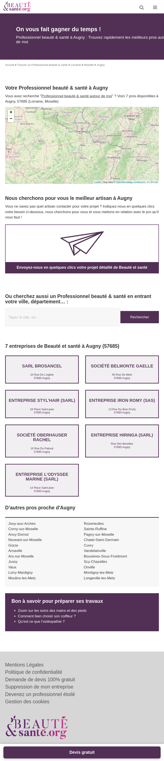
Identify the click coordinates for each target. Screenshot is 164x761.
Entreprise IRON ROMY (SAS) (122, 400)
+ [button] (11, 112)
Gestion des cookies (27, 701)
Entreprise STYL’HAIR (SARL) (42, 400)
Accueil (9, 64)
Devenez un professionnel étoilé (40, 694)
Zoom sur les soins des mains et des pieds (52, 611)
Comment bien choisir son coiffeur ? (47, 616)
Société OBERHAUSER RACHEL (42, 437)
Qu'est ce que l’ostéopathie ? (41, 621)
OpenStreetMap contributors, (131, 182)
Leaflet (97, 182)
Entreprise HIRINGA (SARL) (122, 435)
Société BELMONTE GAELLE (122, 366)
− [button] (11, 119)
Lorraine (76, 64)
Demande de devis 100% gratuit (40, 679)
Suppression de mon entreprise (39, 687)
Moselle (89, 64)
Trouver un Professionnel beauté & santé (42, 64)
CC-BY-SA (152, 182)
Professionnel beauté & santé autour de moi (76, 96)
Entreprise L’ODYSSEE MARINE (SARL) (42, 476)
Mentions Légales (24, 665)
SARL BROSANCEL (42, 366)
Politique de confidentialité (33, 672)
